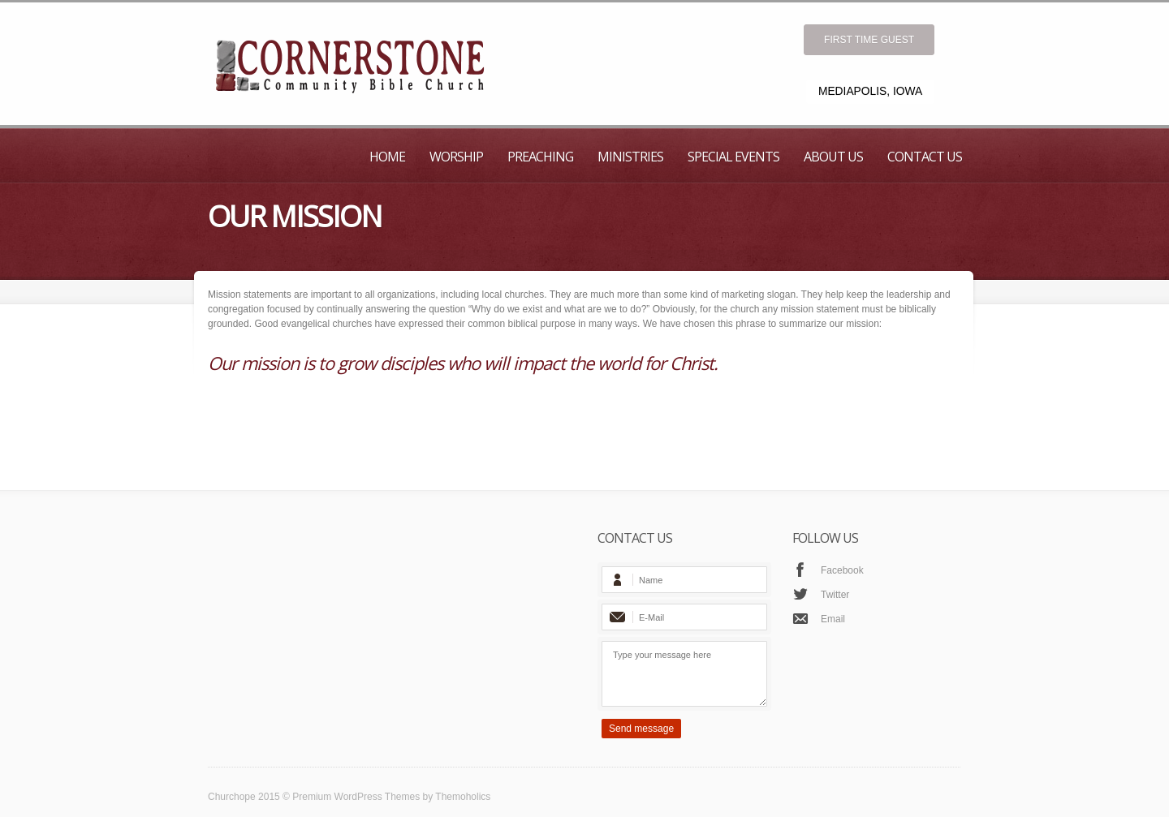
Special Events (733, 157)
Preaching (540, 157)
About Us (833, 157)
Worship (456, 157)
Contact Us (924, 157)
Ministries (630, 157)
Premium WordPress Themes (356, 796)
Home (387, 157)
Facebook (842, 570)
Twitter (835, 594)
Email (833, 619)
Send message (641, 728)
